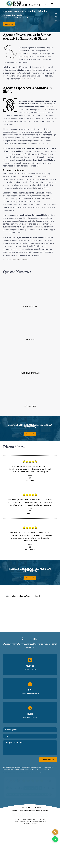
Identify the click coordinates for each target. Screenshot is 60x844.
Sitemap (42, 819)
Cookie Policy (28, 819)
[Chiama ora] (55, 832)
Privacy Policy (27, 772)
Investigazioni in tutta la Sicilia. (15, 259)
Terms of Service (34, 772)
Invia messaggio (48, 760)
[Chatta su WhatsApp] (55, 839)
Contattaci (9, 24)
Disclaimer (36, 819)
